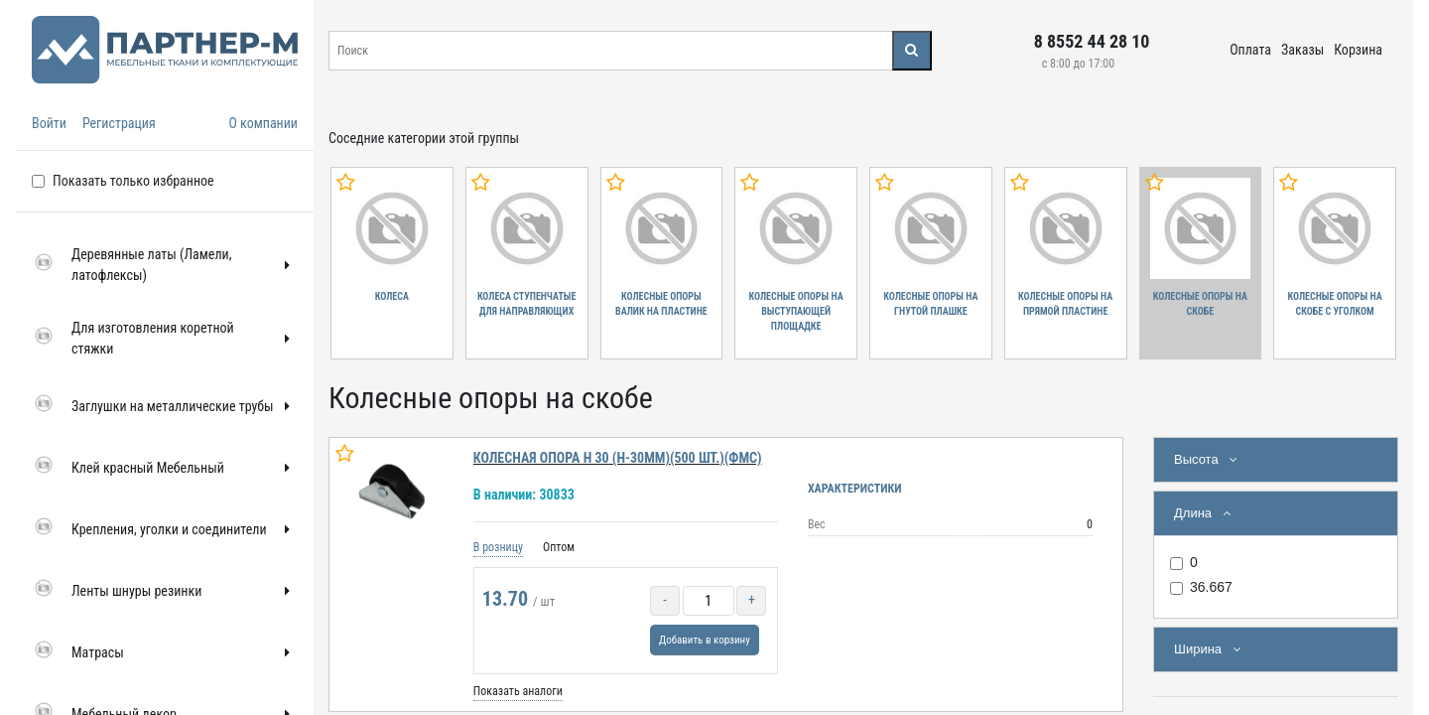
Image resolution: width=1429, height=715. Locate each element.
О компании (263, 123)
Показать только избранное (133, 181)
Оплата (1250, 50)
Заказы (1302, 50)
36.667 (1211, 587)
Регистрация (119, 123)
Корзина (1358, 50)
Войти (49, 123)
